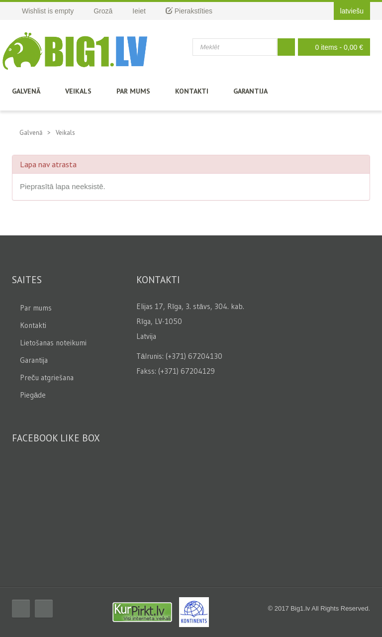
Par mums (133, 91)
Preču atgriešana (47, 377)
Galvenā (26, 91)
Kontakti (191, 91)
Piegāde (33, 395)
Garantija (250, 91)
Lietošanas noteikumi (53, 342)
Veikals (78, 91)
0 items (331, 47)
